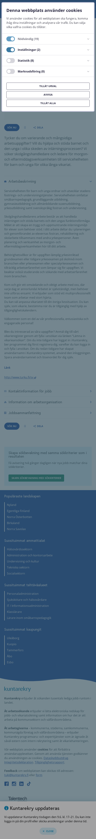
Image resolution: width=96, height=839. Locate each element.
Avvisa (48, 94)
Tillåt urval (48, 86)
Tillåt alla (48, 103)
